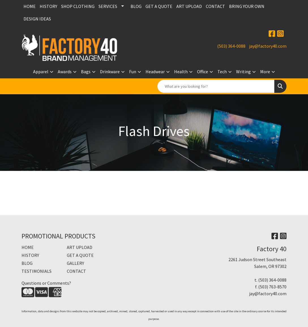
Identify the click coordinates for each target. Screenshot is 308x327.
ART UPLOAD (189, 6)
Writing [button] (243, 71)
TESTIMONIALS (37, 271)
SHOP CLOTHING (78, 6)
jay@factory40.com (267, 46)
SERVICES (108, 6)
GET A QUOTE (159, 6)
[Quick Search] (216, 86)
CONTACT (215, 6)
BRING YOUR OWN (246, 6)
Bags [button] (86, 71)
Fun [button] (132, 71)
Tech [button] (222, 71)
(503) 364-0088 (231, 46)
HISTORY (48, 6)
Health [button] (181, 71)
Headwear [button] (155, 71)
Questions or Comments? (46, 283)
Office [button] (202, 71)
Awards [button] (65, 71)
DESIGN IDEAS (37, 19)
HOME (29, 6)
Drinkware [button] (110, 71)
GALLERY (75, 263)
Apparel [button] (40, 71)
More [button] (265, 71)
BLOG (136, 6)
